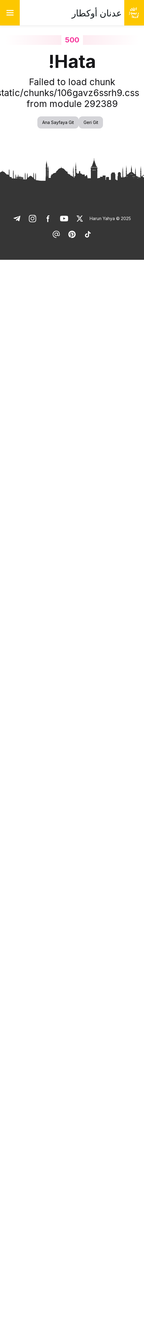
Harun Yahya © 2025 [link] (110, 218)
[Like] (80, 218)
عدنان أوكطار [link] (97, 13)
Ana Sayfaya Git (58, 122)
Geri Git (91, 122)
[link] (80, 218)
